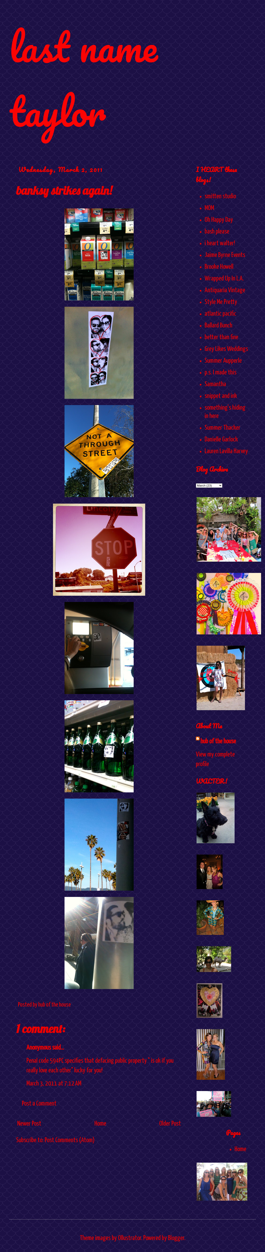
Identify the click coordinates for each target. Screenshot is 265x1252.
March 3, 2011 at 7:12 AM (53, 1083)
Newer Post (29, 1124)
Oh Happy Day (219, 220)
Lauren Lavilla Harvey (226, 451)
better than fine (221, 337)
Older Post (170, 1124)
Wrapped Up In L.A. (224, 278)
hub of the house (218, 741)
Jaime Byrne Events (225, 255)
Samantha (215, 384)
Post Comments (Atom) (70, 1140)
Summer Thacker (222, 428)
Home (100, 1124)
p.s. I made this (220, 372)
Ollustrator (129, 1238)
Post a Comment (39, 1103)
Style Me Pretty (221, 302)
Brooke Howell (219, 267)
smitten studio (220, 196)
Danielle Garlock (221, 439)
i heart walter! (220, 243)
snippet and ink (221, 396)
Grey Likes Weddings (226, 349)
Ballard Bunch (218, 325)
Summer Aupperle (223, 361)
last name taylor (83, 78)
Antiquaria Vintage (225, 290)
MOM (209, 208)
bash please (217, 231)
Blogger (176, 1238)
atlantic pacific (220, 314)
